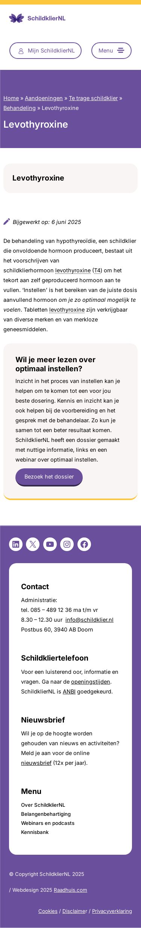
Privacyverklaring (112, 911)
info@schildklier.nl (89, 619)
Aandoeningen (44, 98)
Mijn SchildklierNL (51, 50)
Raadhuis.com (70, 890)
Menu (106, 50)
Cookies (48, 911)
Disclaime (73, 911)
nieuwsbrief (36, 763)
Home (11, 98)
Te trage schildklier (93, 98)
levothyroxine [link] (73, 270)
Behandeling (19, 108)
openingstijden (90, 681)
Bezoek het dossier (49, 476)
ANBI (69, 691)
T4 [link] (97, 270)
